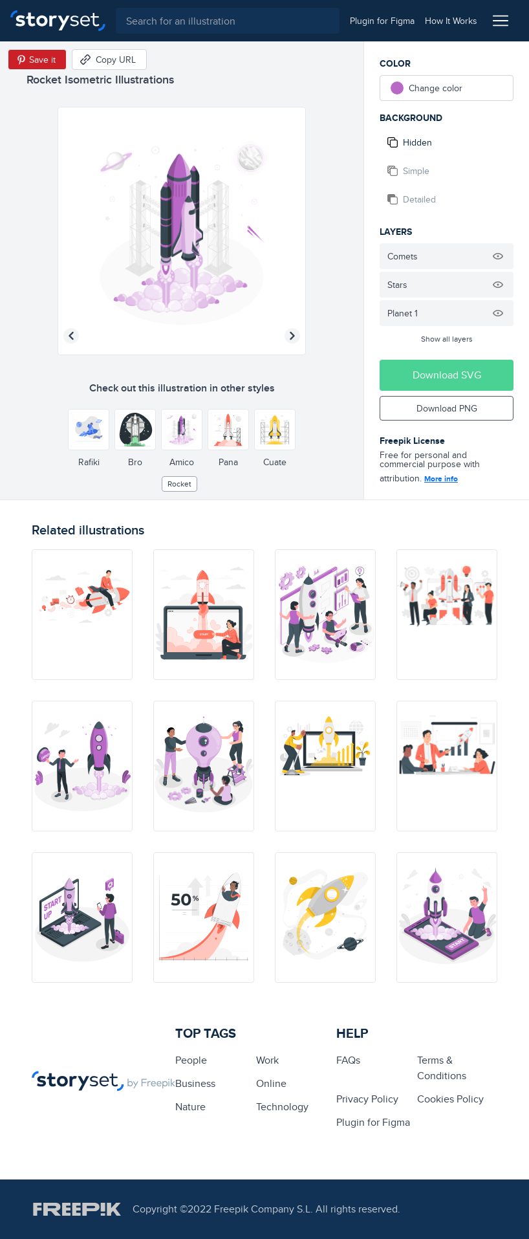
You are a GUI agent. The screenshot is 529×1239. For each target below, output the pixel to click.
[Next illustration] (292, 336)
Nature (190, 1106)
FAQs (348, 1060)
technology (282, 1106)
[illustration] (82, 614)
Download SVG (447, 374)
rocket (179, 483)
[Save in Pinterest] (37, 59)
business (195, 1083)
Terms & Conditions (441, 1068)
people (191, 1060)
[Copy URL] (109, 59)
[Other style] (88, 429)
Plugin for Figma (373, 1122)
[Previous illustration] (71, 336)
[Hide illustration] (498, 256)
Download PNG (446, 408)
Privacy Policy (367, 1098)
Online (271, 1083)
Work (267, 1060)
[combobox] (228, 21)
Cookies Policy (450, 1098)
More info (441, 479)
